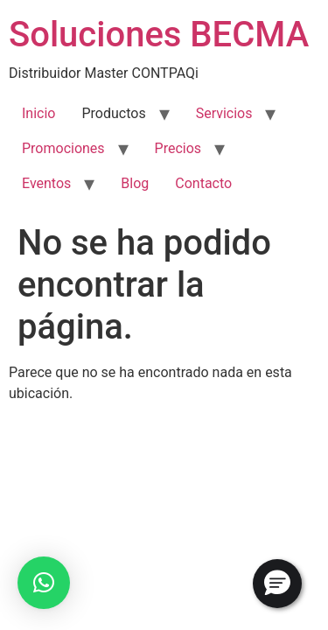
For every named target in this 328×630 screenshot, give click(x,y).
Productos (113, 113)
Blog (135, 183)
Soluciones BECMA (159, 34)
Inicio (38, 113)
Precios (178, 148)
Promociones (63, 148)
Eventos (46, 183)
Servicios (224, 113)
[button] (43, 582)
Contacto (203, 183)
